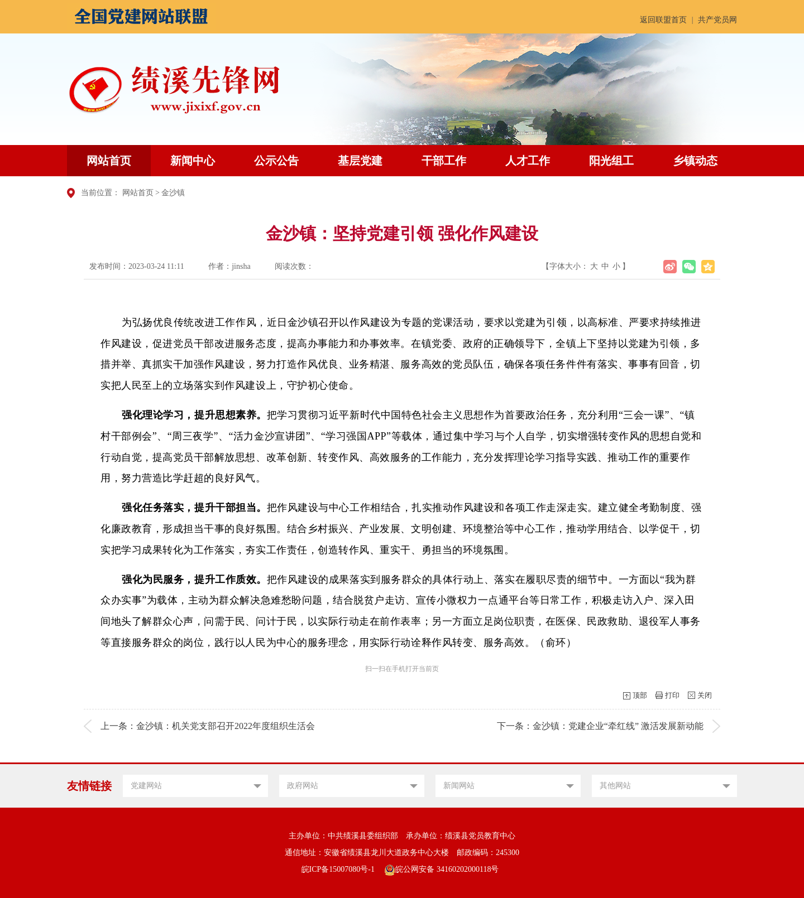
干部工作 (444, 161)
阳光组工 (611, 161)
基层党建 (360, 161)
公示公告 (276, 161)
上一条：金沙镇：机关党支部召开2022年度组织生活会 (207, 726)
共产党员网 (717, 20)
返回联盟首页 (663, 20)
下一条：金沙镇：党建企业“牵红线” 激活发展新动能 (600, 726)
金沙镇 (173, 193)
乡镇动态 (695, 161)
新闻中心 (192, 161)
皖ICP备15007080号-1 (338, 869)
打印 (672, 695)
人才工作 (527, 161)
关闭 (704, 695)
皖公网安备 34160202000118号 (441, 869)
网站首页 (109, 161)
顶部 (640, 695)
